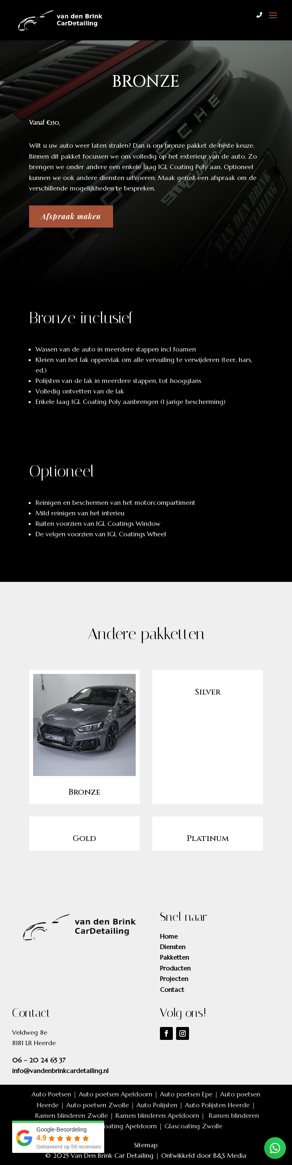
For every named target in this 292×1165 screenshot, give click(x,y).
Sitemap (146, 1145)
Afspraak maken (71, 216)
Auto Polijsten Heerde (217, 1105)
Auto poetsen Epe (186, 1094)
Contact (172, 989)
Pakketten (174, 957)
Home (169, 936)
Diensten (172, 947)
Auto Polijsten (157, 1105)
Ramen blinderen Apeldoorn (157, 1115)
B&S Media (229, 1155)
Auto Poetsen (51, 1094)
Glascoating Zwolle (193, 1126)
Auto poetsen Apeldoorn (115, 1094)
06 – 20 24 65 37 (38, 1060)
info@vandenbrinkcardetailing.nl (60, 1071)
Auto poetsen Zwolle (97, 1105)
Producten (175, 968)
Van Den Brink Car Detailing (112, 1155)
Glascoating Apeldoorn (122, 1126)
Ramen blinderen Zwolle (71, 1115)
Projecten (174, 979)
